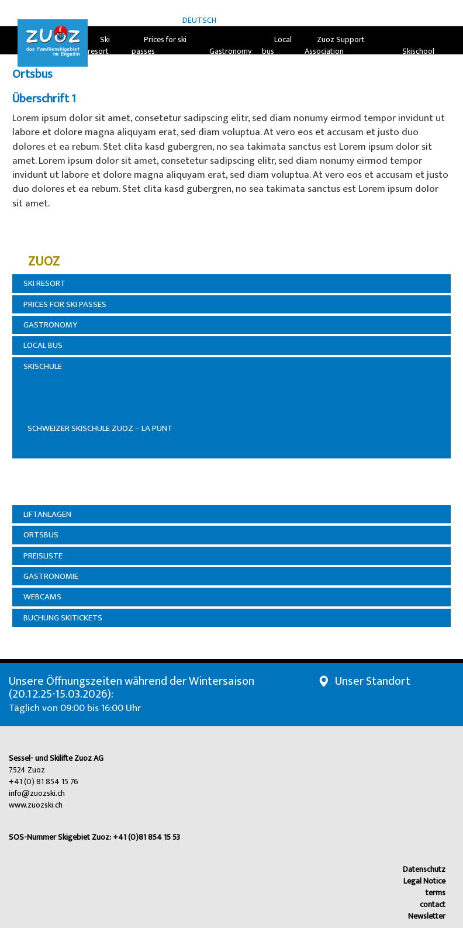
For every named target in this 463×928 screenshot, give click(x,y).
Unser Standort (372, 681)
